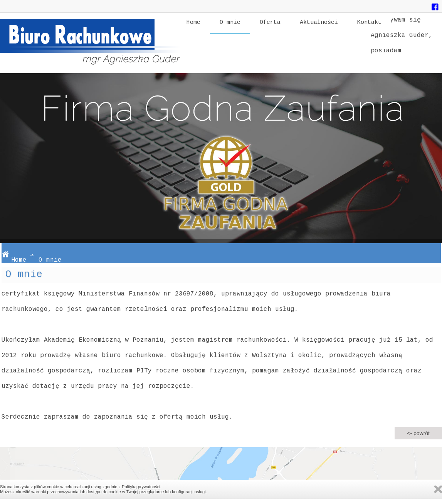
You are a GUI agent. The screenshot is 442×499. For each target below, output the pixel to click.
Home (193, 22)
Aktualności (319, 22)
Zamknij (438, 489)
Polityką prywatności (141, 486)
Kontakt (369, 22)
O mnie (230, 22)
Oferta (270, 22)
